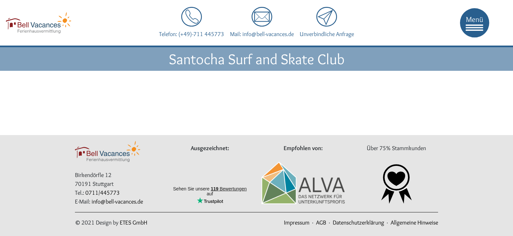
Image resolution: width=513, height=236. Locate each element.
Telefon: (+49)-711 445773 (191, 34)
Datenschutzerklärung (358, 222)
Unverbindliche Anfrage (327, 34)
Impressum (297, 222)
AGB (321, 222)
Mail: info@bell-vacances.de (262, 34)
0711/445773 (102, 192)
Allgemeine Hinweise (414, 222)
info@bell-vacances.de (117, 201)
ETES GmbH (133, 222)
